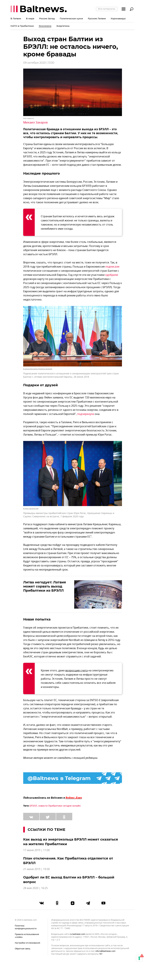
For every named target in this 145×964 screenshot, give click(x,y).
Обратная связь (22, 948)
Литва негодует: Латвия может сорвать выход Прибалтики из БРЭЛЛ (44, 586)
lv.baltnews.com (77, 934)
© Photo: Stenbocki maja (30, 509)
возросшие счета (76, 671)
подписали (112, 267)
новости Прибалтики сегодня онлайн (59, 806)
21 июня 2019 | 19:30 (36, 869)
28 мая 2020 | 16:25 (35, 888)
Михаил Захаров (35, 122)
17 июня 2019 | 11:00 (36, 850)
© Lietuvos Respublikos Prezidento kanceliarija (37, 369)
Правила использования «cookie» (27, 936)
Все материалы (106, 8)
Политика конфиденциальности (26, 927)
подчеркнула (85, 414)
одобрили (111, 275)
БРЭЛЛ (33, 806)
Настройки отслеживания (27, 942)
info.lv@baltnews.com (105, 951)
